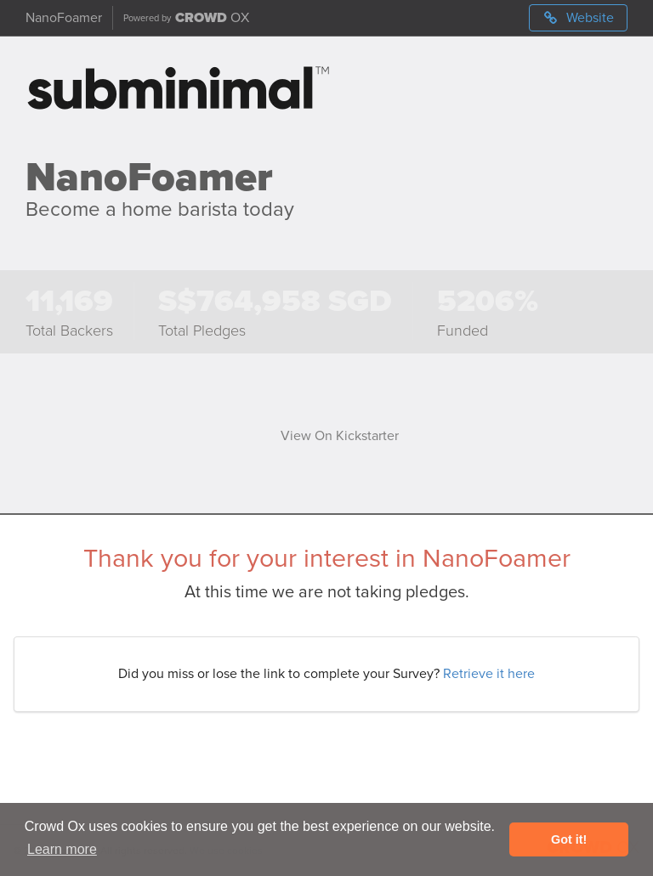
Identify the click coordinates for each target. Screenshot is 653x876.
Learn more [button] (62, 849)
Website (578, 17)
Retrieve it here (489, 673)
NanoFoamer (64, 17)
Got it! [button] (569, 839)
